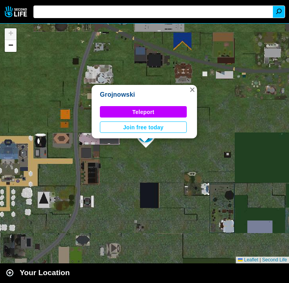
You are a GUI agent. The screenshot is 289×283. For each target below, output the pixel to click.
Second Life (16, 12)
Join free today (143, 127)
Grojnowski (117, 94)
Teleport (144, 112)
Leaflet (248, 260)
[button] (192, 89)
